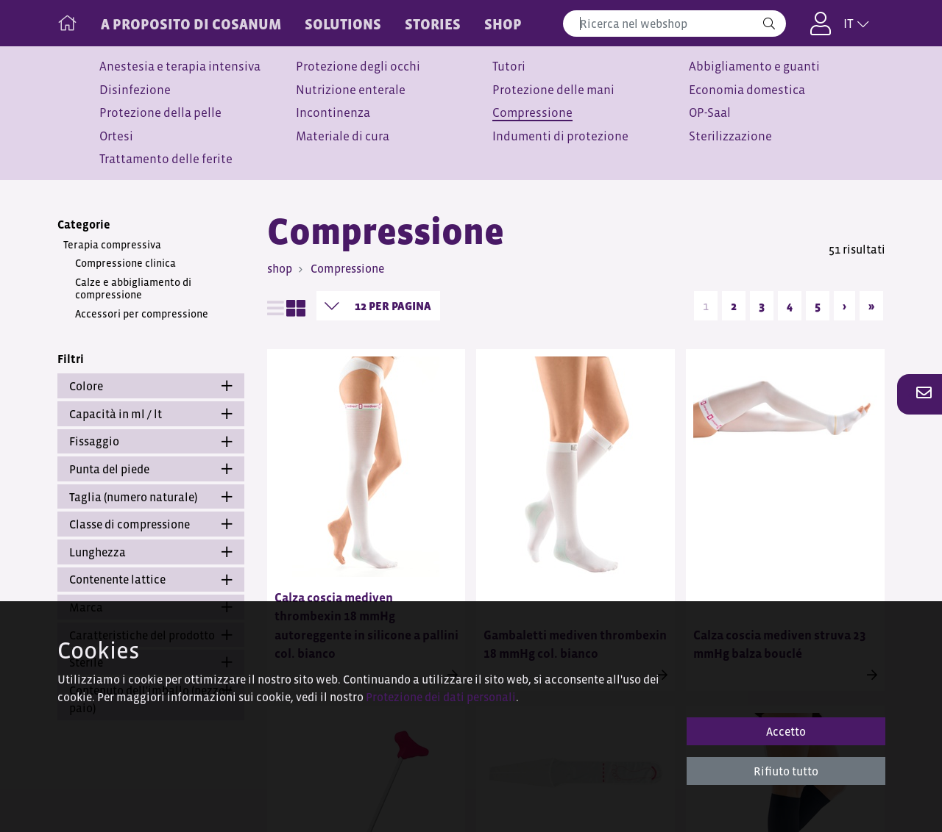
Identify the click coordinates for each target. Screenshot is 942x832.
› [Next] (844, 305)
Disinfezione (135, 90)
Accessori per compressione (141, 314)
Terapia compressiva (112, 245)
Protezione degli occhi (358, 66)
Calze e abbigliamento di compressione (133, 288)
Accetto (786, 731)
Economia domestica (747, 90)
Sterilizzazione (730, 136)
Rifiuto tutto (786, 771)
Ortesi (116, 136)
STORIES (433, 24)
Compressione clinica (125, 263)
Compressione (532, 113)
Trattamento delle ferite (166, 159)
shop (279, 268)
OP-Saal (710, 113)
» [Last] (871, 305)
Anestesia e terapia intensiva (180, 66)
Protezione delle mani (553, 90)
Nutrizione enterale (351, 90)
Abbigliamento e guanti (754, 66)
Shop (503, 24)
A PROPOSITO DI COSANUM (191, 24)
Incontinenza (333, 113)
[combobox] (674, 23)
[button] (920, 394)
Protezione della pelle (160, 113)
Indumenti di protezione (560, 136)
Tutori (508, 66)
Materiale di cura (342, 136)
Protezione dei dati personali (441, 696)
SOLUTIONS (343, 24)
